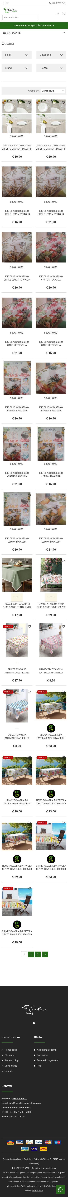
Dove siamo (11, 1065)
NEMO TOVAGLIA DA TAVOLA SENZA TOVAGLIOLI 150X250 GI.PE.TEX (17, 869)
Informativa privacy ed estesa (43, 1168)
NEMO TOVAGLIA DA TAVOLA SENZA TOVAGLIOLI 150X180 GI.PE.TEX (51, 803)
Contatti (9, 1071)
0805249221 (59, 3)
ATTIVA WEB (37, 1191)
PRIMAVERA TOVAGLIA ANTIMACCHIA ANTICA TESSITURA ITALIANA (51, 672)
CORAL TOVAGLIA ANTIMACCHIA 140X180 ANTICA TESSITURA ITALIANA (17, 738)
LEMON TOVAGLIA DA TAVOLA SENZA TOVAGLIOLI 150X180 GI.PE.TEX (51, 738)
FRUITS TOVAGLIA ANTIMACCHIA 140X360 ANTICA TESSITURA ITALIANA (17, 672)
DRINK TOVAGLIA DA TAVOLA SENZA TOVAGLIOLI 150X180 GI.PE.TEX (51, 869)
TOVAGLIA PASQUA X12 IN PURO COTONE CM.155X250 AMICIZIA (51, 607)
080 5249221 (19, 1098)
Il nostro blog (12, 1060)
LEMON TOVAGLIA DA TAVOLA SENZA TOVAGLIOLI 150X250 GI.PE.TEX (17, 803)
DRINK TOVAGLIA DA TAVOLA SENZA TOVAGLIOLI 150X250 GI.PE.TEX (17, 934)
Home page (11, 1049)
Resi (39, 1065)
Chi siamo (10, 1055)
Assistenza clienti (46, 1049)
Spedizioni (42, 1055)
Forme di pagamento (48, 1060)
